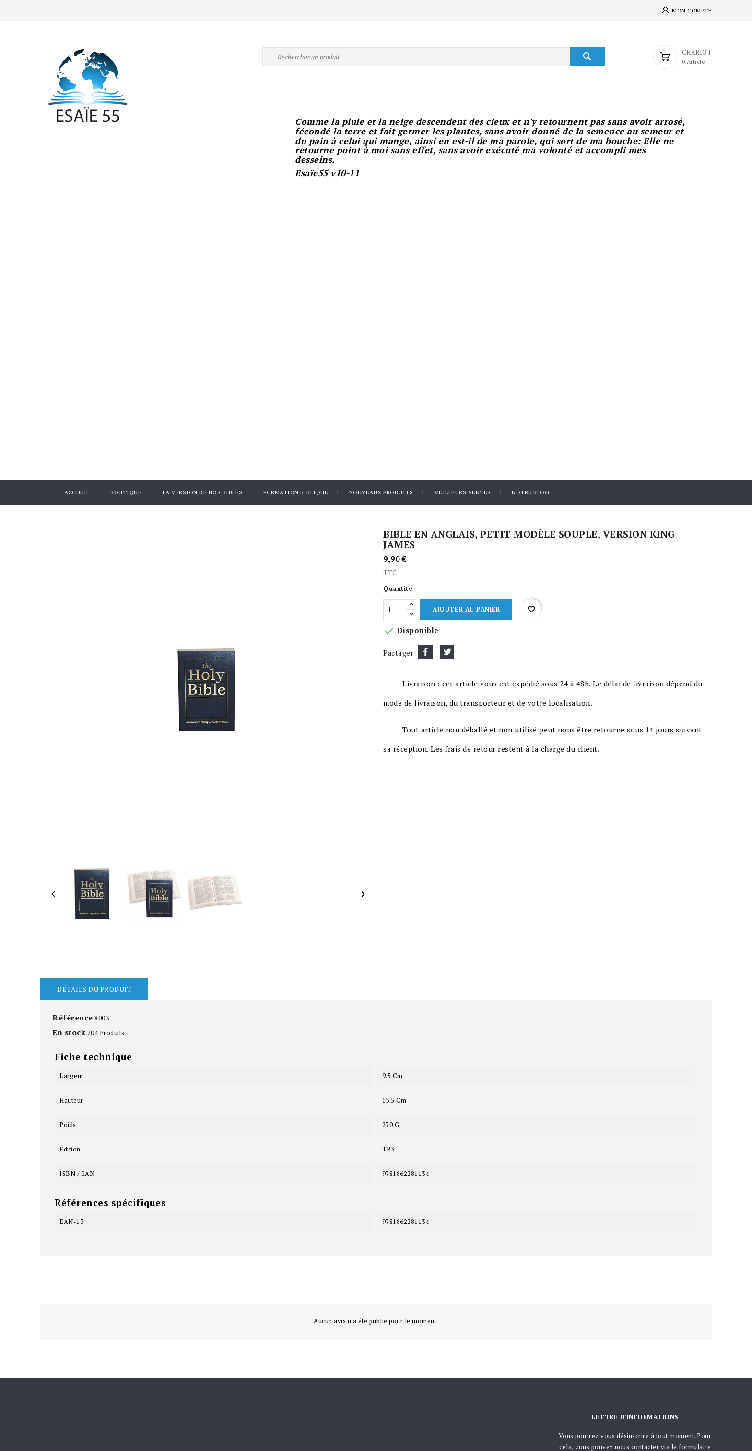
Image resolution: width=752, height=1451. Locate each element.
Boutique (125, 492)
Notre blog (530, 492)
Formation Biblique (295, 492)
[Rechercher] (433, 56)
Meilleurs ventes (462, 492)
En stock (68, 1032)
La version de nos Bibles (203, 492)
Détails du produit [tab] (94, 989)
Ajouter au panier (466, 609)
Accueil (77, 492)
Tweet (447, 652)
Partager (425, 652)
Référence (72, 1017)
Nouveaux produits (381, 492)
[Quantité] (394, 609)
